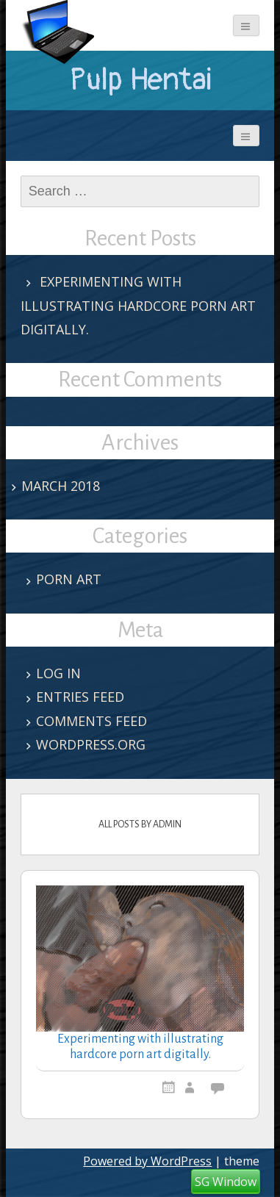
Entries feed (80, 696)
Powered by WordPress (147, 1161)
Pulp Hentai (140, 80)
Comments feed (91, 721)
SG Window (225, 1181)
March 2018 (60, 486)
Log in (58, 673)
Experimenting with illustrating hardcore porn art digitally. (138, 305)
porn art (68, 579)
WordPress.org (91, 744)
